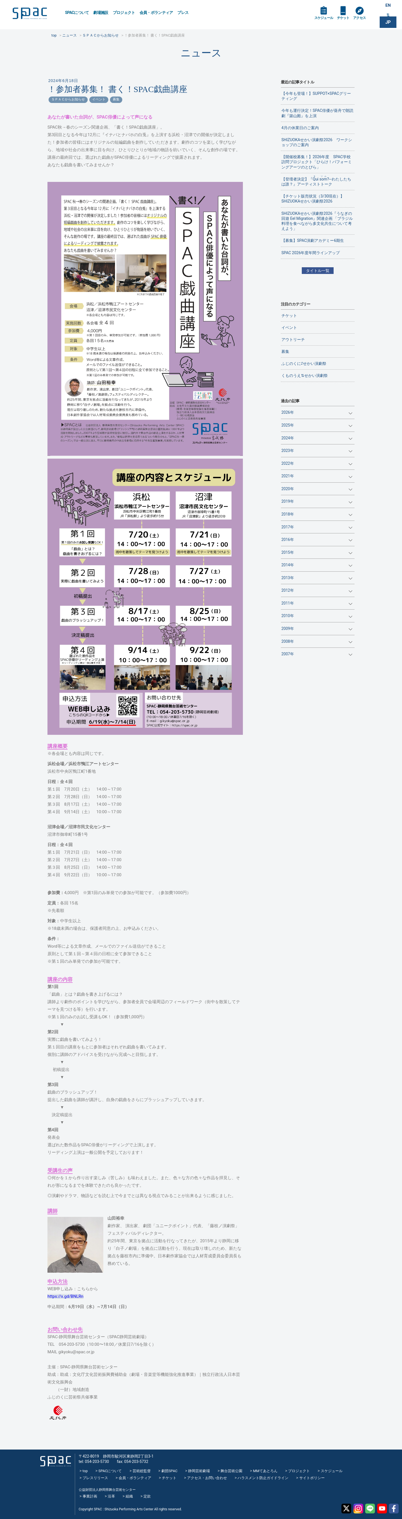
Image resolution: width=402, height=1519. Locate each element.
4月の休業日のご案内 (300, 128)
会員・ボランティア (156, 12)
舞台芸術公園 (231, 1471)
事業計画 (90, 1496)
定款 (147, 1496)
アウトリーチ (293, 339)
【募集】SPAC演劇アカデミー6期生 (312, 240)
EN (388, 6)
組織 (129, 1496)
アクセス (365, 20)
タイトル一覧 (317, 270)
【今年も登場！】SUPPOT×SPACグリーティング (316, 96)
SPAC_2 (54, 1460)
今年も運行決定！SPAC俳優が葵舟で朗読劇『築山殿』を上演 (317, 113)
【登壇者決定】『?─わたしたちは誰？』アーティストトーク (316, 180)
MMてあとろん (265, 1471)
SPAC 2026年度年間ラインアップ (310, 253)
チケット (347, 20)
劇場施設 (100, 12)
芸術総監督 (142, 1471)
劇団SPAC (169, 1471)
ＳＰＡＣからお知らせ (68, 99)
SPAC (35, 14)
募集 (116, 99)
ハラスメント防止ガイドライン (263, 1478)
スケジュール (325, 20)
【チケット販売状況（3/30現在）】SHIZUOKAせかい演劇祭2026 (312, 198)
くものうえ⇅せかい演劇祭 (304, 375)
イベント (99, 99)
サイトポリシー (312, 1478)
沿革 (111, 1496)
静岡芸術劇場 (199, 1471)
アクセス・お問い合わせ (207, 1478)
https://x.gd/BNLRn (65, 1296)
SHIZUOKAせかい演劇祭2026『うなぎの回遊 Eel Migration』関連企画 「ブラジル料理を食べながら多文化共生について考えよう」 (317, 221)
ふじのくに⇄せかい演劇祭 (303, 363)
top (85, 1471)
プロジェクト (124, 12)
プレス (182, 12)
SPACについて (77, 12)
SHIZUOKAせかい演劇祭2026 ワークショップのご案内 (316, 142)
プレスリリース (95, 1478)
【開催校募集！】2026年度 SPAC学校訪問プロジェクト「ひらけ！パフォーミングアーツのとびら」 (316, 162)
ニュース (201, 53)
